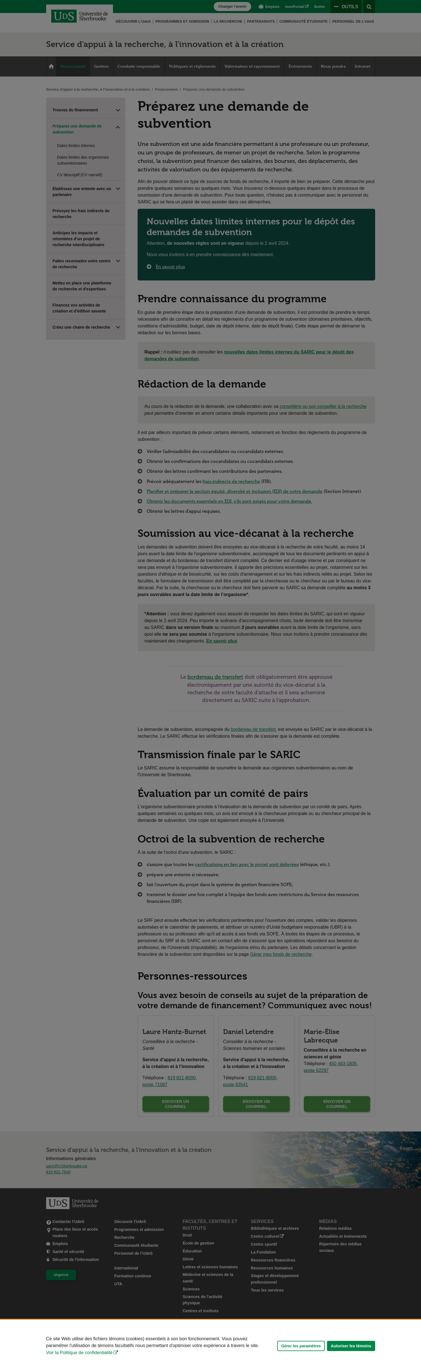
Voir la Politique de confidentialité (79, 1352)
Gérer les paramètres (301, 1346)
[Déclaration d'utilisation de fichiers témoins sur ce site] (210, 1346)
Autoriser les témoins (351, 1346)
